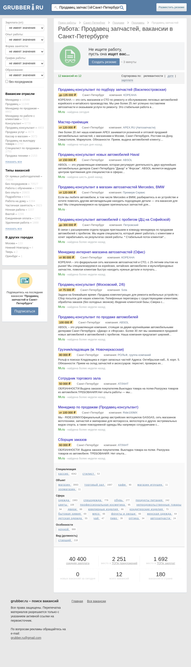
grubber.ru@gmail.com (26, 658)
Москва (10, 243)
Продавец (11, 104)
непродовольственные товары (158, 525)
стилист (89, 494)
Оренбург (11, 256)
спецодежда (92, 520)
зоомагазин (67, 509)
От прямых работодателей (22, 176)
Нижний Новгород (17, 247)
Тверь (9, 251)
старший (65, 560)
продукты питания (149, 520)
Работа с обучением (18, 188)
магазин (64, 505)
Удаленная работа (17, 222)
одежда (64, 520)
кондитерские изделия (147, 529)
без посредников (20, 81)
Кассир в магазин (16, 136)
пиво (114, 538)
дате (171, 75)
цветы (63, 525)
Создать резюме (104, 62)
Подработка (13, 196)
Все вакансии (96, 622)
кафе (122, 505)
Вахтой (10, 214)
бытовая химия (70, 534)
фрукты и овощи (124, 534)
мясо (96, 534)
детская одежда (70, 538)
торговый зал (94, 505)
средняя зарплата (77, 583)
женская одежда (159, 534)
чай (96, 538)
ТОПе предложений (124, 583)
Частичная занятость (19, 205)
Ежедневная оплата (18, 218)
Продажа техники (16, 155)
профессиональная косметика (103, 525)
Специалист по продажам (22, 148)
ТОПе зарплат (166, 583)
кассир (63, 494)
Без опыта (12, 192)
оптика (134, 538)
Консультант (13, 123)
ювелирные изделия (103, 529)
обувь (119, 520)
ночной (64, 549)
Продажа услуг (15, 132)
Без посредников (16, 183)
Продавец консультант (20, 127)
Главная (77, 622)
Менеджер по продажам (21, 108)
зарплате (127, 80)
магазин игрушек (150, 505)
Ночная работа (15, 209)
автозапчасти (160, 538)
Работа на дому (15, 201)
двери (73, 529)
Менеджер (12, 99)
